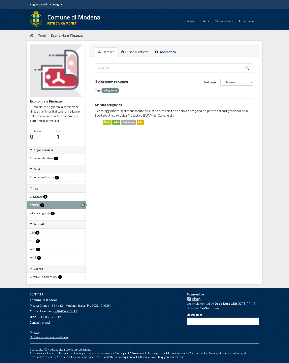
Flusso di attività (134, 51)
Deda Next (222, 303)
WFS (116, 122)
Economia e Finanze (67, 35)
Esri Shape (128, 122)
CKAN (193, 299)
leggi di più (53, 120)
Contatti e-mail (40, 322)
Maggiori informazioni (171, 357)
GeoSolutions (209, 308)
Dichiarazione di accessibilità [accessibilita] (49, 337)
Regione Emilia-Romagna (46, 4)
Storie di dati (224, 21)
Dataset (190, 21)
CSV (140, 122)
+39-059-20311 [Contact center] (65, 311)
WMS (107, 122)
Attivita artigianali (108, 104)
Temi (205, 21)
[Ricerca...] (168, 68)
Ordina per (211, 82)
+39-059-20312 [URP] (49, 316)
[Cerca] (247, 68)
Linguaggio (194, 315)
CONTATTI (37, 294)
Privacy (35, 332)
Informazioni (247, 21)
